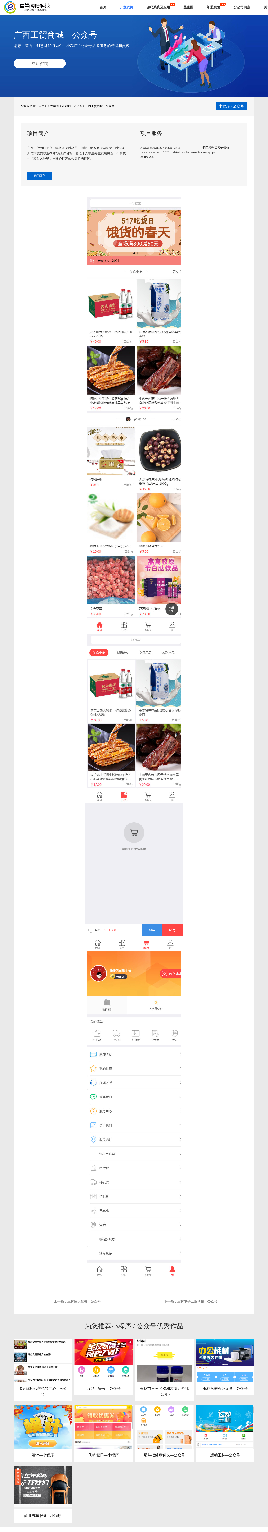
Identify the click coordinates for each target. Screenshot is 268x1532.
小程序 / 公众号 (72, 106)
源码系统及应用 (158, 7)
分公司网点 (242, 7)
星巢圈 (188, 7)
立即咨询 (39, 63)
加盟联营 (213, 7)
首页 (103, 7)
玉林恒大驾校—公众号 (84, 1301)
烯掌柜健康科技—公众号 (164, 1455)
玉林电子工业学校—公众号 (197, 1301)
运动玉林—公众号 (225, 1455)
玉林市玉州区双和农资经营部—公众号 (164, 1391)
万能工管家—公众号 (104, 1388)
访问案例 (40, 175)
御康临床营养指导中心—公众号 (42, 1391)
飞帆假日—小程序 (104, 1455)
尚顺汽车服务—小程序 (43, 1516)
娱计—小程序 (42, 1455)
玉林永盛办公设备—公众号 (225, 1388)
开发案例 (126, 7)
